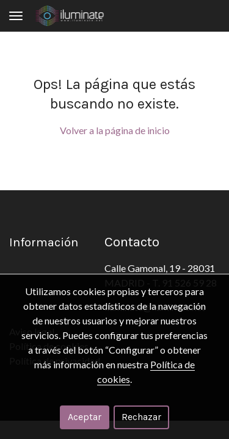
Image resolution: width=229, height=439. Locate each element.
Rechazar (141, 417)
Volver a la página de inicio (115, 130)
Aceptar (84, 417)
